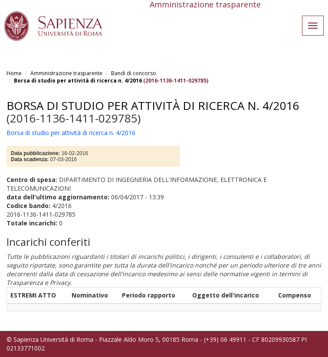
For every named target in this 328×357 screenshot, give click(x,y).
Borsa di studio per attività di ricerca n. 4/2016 (78, 80)
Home (14, 73)
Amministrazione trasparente (66, 73)
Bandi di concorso (133, 73)
